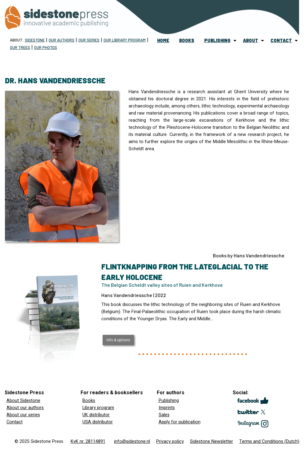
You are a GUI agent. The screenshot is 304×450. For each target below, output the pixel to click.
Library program (98, 407)
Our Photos (45, 47)
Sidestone (35, 39)
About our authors (25, 407)
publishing (217, 40)
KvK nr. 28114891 (88, 441)
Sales (164, 415)
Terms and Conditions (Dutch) (269, 441)
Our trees (20, 47)
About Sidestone (23, 400)
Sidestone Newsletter (211, 441)
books (186, 40)
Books (88, 400)
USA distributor (97, 422)
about (250, 40)
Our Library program (125, 39)
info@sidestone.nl (132, 441)
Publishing (169, 400)
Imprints (167, 407)
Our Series (88, 39)
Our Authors (61, 39)
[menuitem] (163, 40)
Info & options (118, 340)
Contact (15, 422)
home (163, 40)
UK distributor (96, 415)
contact (281, 40)
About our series (23, 415)
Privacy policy (170, 441)
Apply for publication (179, 422)
